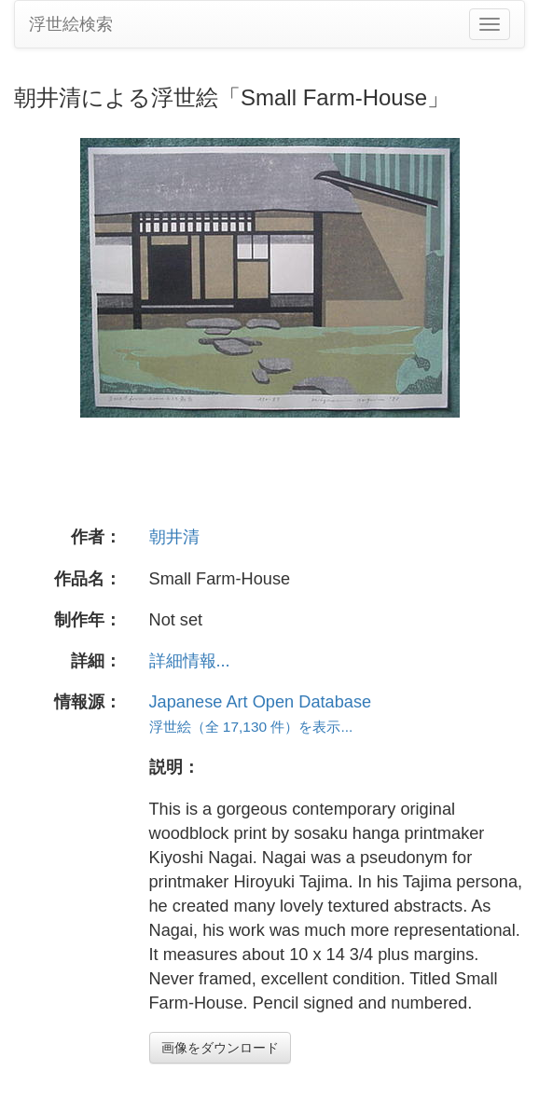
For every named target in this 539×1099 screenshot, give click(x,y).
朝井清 (174, 537)
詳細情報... (189, 661)
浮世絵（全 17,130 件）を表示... (251, 727)
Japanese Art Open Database (260, 702)
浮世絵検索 (71, 24)
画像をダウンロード (220, 1047)
